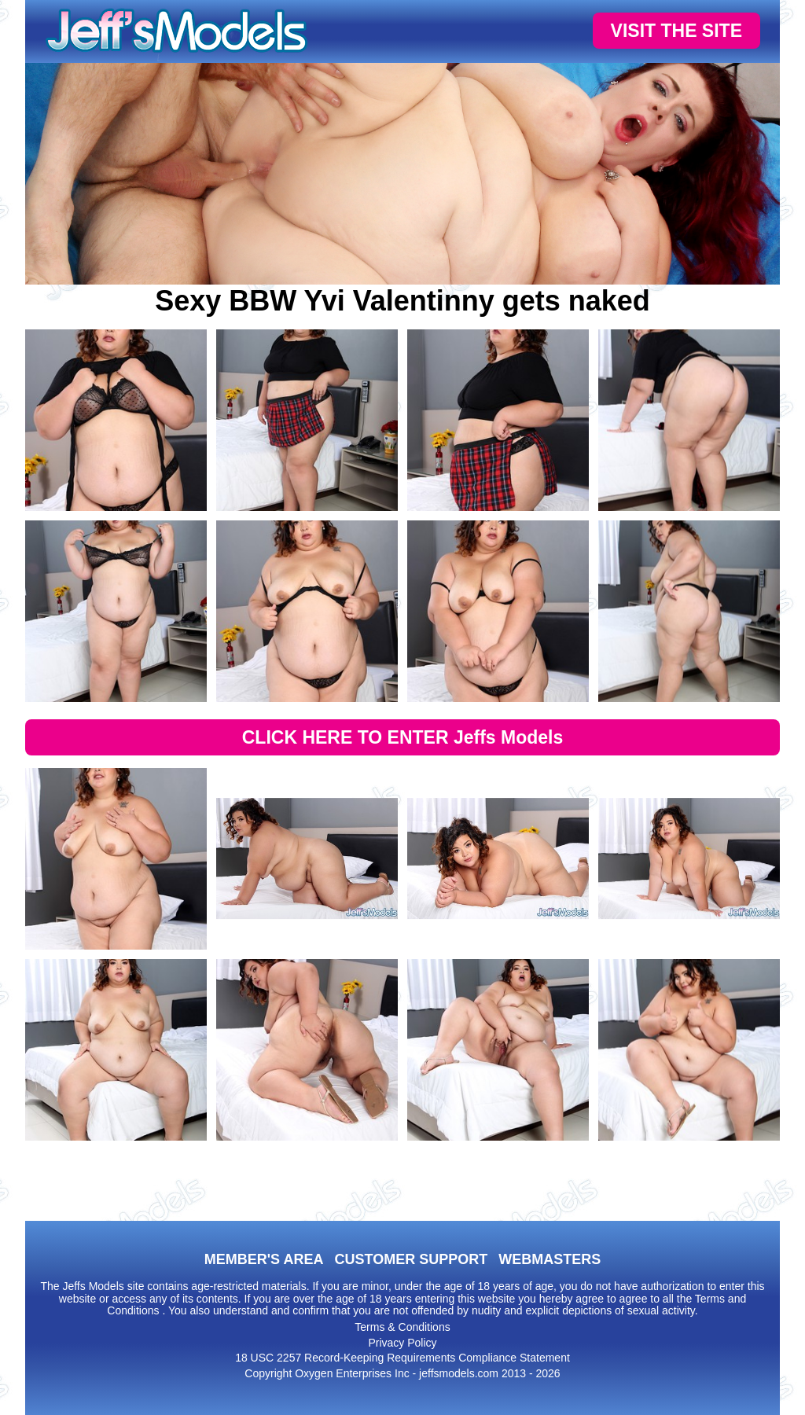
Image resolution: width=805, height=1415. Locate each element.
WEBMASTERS (549, 1259)
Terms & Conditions (402, 1327)
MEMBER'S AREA (264, 1259)
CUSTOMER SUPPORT (410, 1259)
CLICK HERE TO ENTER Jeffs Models (403, 737)
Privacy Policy (402, 1342)
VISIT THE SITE (676, 30)
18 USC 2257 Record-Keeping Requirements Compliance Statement (402, 1357)
